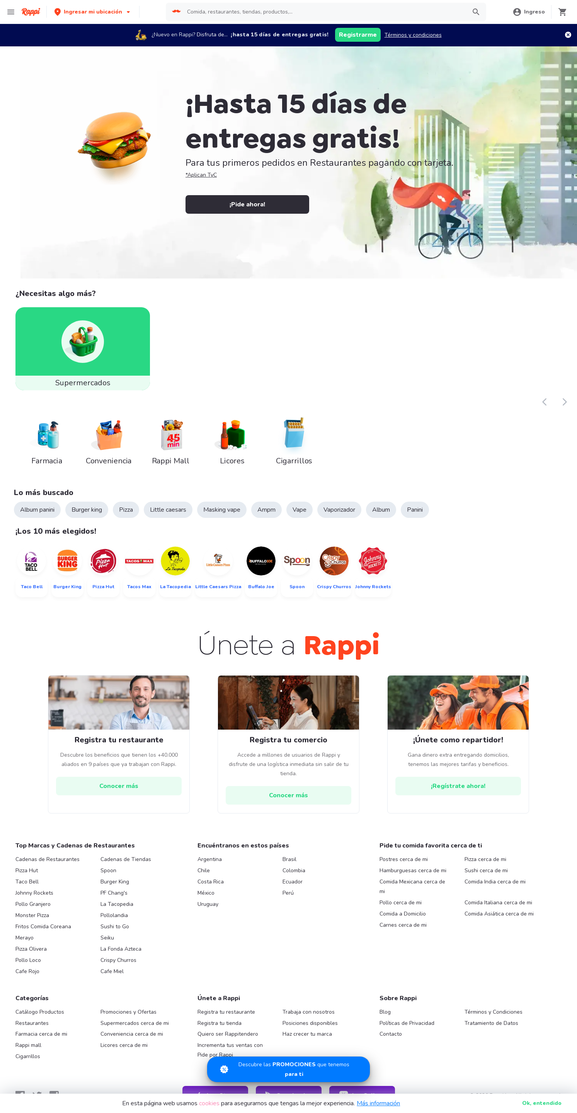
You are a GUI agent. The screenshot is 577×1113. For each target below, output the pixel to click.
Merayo (24, 937)
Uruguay (207, 904)
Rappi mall (28, 1045)
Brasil (289, 859)
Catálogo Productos (39, 1012)
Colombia (294, 870)
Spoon (108, 870)
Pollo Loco (28, 960)
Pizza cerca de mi (485, 859)
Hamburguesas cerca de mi (413, 870)
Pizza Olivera (31, 949)
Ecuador (293, 881)
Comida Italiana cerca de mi (498, 902)
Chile (203, 870)
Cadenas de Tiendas (125, 859)
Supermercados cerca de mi (134, 1023)
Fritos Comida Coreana (43, 926)
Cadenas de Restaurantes (47, 859)
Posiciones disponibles (310, 1023)
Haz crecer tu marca (307, 1034)
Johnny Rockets (34, 893)
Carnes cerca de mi (403, 925)
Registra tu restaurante (226, 1012)
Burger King (114, 881)
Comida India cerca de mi (495, 881)
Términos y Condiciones (494, 1012)
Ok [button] (542, 1103)
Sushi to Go (114, 926)
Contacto (391, 1034)
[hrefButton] (119, 786)
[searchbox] (324, 12)
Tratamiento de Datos (491, 1023)
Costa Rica (210, 881)
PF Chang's (114, 893)
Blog (385, 1012)
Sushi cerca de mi (486, 870)
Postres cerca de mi (404, 859)
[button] (93, 12)
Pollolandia (114, 915)
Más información (378, 1103)
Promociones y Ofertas (128, 1012)
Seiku (107, 937)
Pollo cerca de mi (401, 902)
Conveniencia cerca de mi (131, 1034)
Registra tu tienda (219, 1023)
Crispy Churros (118, 960)
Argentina (209, 859)
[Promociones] (288, 1069)
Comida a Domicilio (403, 913)
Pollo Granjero (33, 904)
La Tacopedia (116, 904)
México (205, 893)
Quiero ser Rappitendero (227, 1034)
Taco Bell (27, 881)
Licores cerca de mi (124, 1045)
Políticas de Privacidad (407, 1023)
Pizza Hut (26, 870)
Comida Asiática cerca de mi (499, 913)
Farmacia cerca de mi (41, 1034)
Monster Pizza (32, 915)
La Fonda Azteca (120, 949)
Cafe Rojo (27, 971)
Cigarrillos (27, 1056)
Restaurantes (32, 1023)
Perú (288, 893)
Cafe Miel (112, 971)
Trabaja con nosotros (309, 1012)
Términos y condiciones (413, 35)
